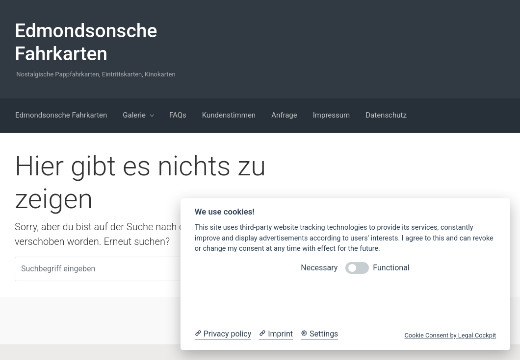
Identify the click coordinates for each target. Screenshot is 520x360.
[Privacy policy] (223, 334)
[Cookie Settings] (319, 334)
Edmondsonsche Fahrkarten (86, 42)
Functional (391, 267)
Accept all (422, 301)
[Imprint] (276, 334)
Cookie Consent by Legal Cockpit (450, 335)
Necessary (319, 267)
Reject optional (267, 301)
